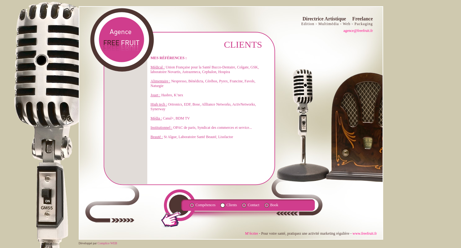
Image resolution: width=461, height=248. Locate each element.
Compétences (206, 205)
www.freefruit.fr (364, 233)
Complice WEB (107, 243)
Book (274, 205)
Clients (231, 205)
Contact (253, 205)
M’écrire (251, 233)
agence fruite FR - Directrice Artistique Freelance (121, 40)
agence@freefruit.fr (358, 30)
